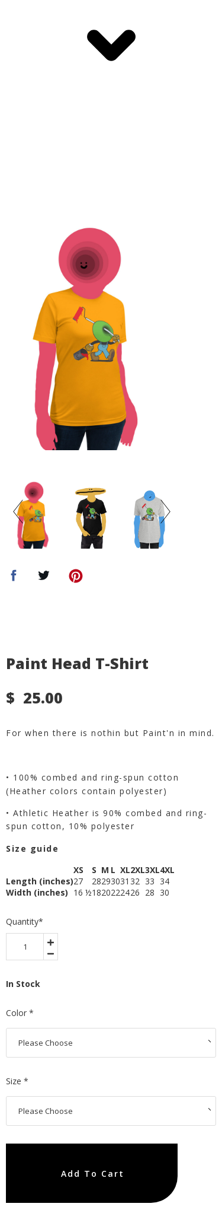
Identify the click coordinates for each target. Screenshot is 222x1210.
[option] (92, 336)
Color (20, 1012)
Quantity (24, 921)
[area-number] (25, 946)
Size (17, 1081)
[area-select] (111, 1043)
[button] (111, 45)
